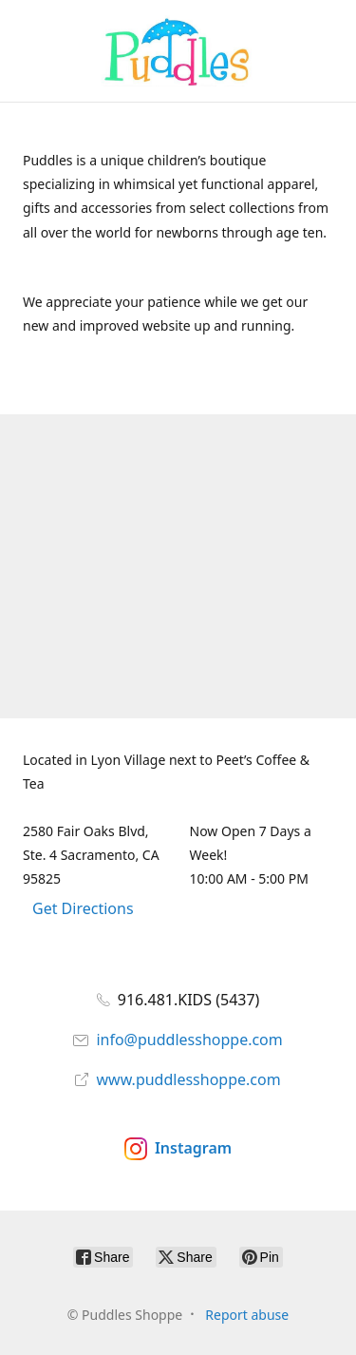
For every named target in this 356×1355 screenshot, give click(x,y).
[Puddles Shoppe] (177, 51)
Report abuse (247, 1315)
